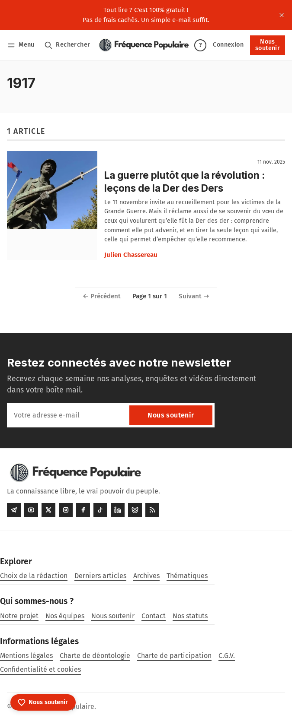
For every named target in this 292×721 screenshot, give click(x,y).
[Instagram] (66, 510)
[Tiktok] (100, 510)
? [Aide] (200, 45)
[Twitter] (48, 510)
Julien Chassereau (130, 255)
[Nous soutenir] (43, 702)
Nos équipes (64, 616)
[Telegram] (14, 510)
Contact (153, 616)
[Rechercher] (67, 45)
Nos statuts (190, 616)
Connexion (228, 44)
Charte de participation (174, 655)
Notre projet (19, 616)
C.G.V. (226, 655)
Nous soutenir (267, 44)
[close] (282, 15)
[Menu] (22, 45)
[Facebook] (83, 510)
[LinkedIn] (118, 510)
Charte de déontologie (95, 655)
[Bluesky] (135, 510)
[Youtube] (31, 510)
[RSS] (152, 510)
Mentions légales (26, 655)
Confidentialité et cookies (40, 669)
